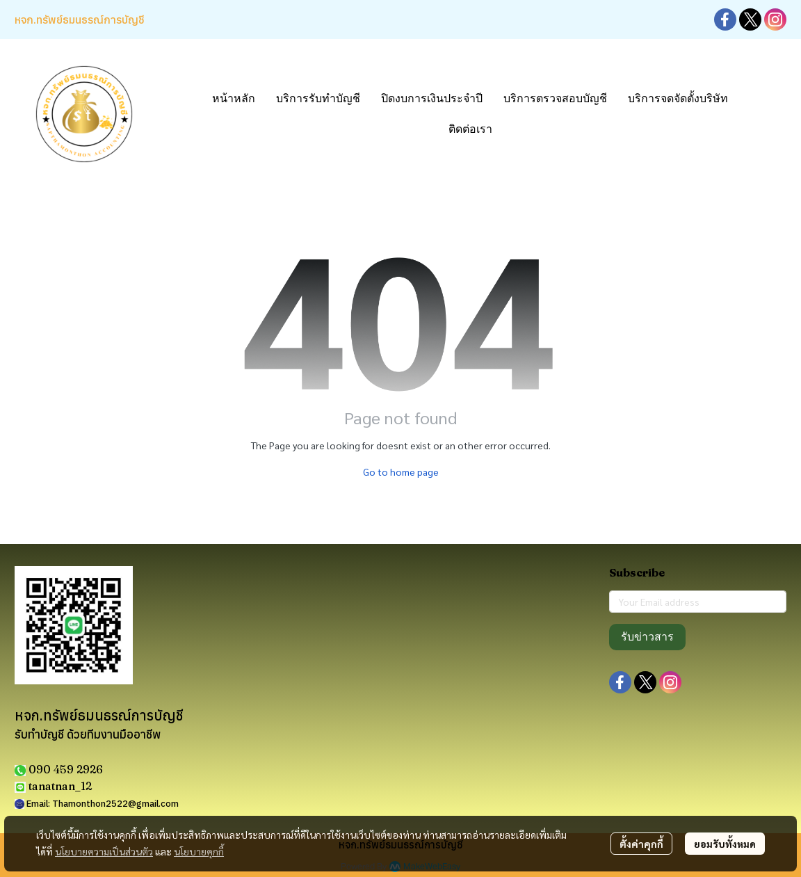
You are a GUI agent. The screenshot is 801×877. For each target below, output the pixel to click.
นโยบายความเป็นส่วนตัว (104, 851)
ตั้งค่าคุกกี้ (641, 843)
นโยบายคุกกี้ (199, 851)
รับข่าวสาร (647, 636)
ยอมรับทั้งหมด (725, 843)
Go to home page (401, 471)
